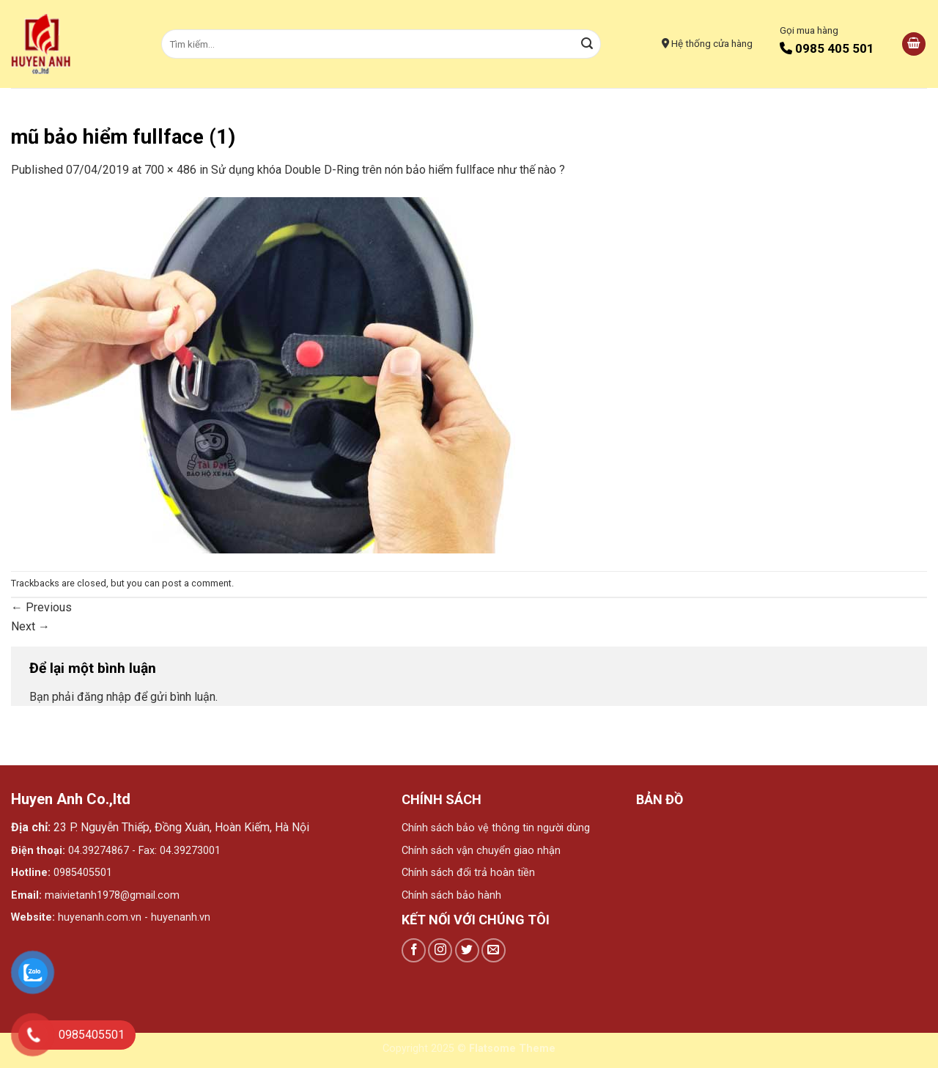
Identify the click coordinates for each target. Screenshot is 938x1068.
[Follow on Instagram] (440, 950)
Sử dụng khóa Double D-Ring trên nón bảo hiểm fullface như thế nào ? (388, 170)
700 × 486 (170, 170)
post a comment (197, 583)
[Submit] (587, 44)
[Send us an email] (493, 950)
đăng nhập (104, 697)
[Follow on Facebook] (414, 950)
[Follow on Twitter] (467, 950)
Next (30, 626)
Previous (41, 607)
